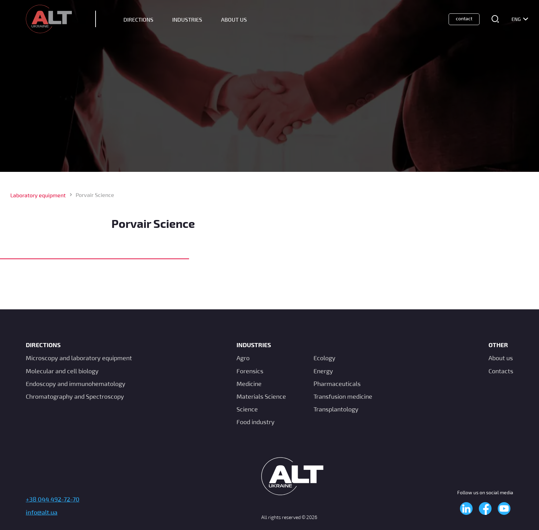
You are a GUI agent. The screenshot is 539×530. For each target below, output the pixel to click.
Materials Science (261, 396)
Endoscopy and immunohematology (75, 383)
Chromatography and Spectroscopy (75, 396)
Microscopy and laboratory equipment (79, 358)
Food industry (255, 422)
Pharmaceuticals (337, 383)
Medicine (249, 383)
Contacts (500, 371)
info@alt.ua (41, 512)
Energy (323, 371)
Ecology (325, 358)
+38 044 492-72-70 (52, 499)
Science (247, 409)
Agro (243, 358)
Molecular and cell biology (62, 371)
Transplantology (336, 409)
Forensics (249, 371)
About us (500, 358)
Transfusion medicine (343, 396)
